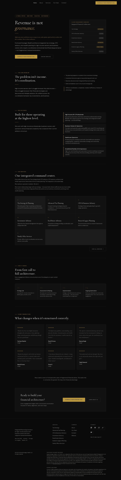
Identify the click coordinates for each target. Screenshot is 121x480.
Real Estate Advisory (58, 438)
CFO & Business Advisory (59, 433)
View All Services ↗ (98, 249)
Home (35, 3)
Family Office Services (59, 443)
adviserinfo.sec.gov (57, 463)
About (41, 3)
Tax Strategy (56, 427)
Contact (64, 3)
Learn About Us (93, 399)
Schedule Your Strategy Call (106, 2)
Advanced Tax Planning (59, 430)
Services (48, 3)
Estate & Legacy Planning (59, 440)
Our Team (56, 3)
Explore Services (46, 56)
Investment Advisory (58, 435)
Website (74, 435)
